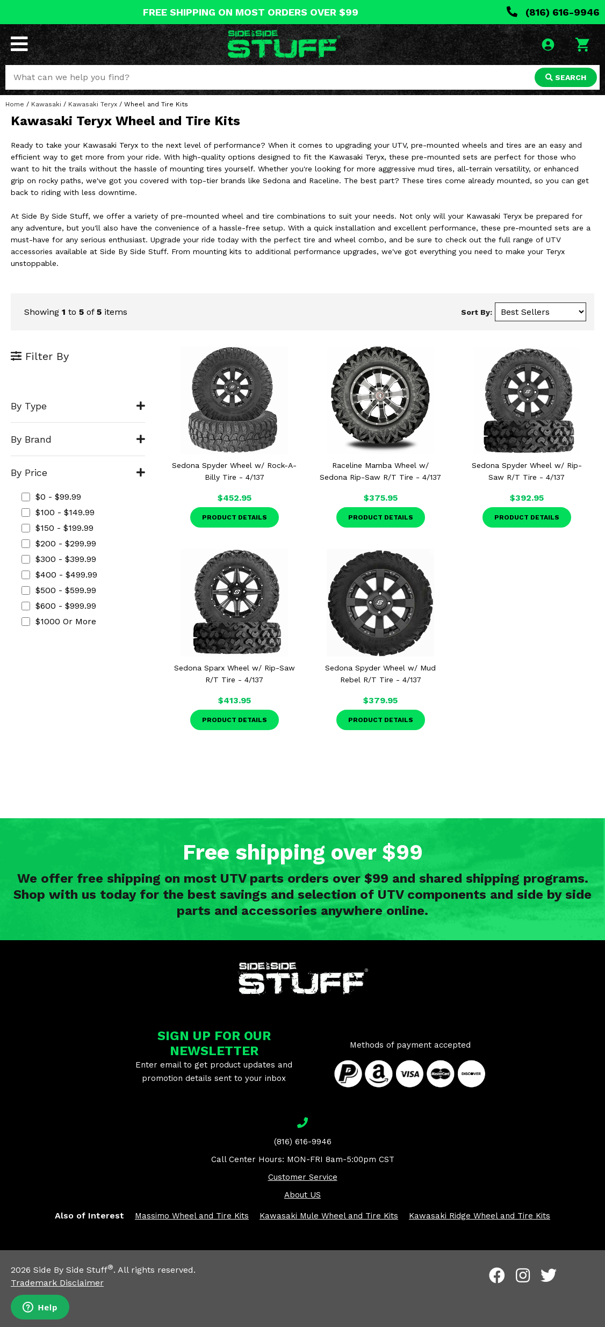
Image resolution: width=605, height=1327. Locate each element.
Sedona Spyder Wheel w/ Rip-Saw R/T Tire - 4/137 (527, 471)
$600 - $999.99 (58, 606)
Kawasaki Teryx (92, 104)
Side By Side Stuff (73, 1270)
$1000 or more (58, 621)
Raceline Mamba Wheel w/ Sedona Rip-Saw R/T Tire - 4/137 (380, 471)
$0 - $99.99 (51, 497)
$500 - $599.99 (58, 590)
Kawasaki (46, 104)
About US (302, 1195)
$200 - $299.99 (58, 543)
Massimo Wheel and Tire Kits (192, 1216)
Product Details (234, 517)
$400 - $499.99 (59, 574)
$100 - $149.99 (58, 512)
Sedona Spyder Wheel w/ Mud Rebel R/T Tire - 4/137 (380, 674)
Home (14, 104)
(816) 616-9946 (553, 12)
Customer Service (302, 1177)
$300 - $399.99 (58, 559)
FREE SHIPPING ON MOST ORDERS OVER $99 (250, 12)
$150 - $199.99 (57, 528)
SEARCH (565, 77)
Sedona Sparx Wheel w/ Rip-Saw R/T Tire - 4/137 (234, 674)
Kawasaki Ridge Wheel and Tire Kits (479, 1216)
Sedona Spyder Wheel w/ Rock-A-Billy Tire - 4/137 (234, 471)
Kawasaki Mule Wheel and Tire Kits (329, 1216)
